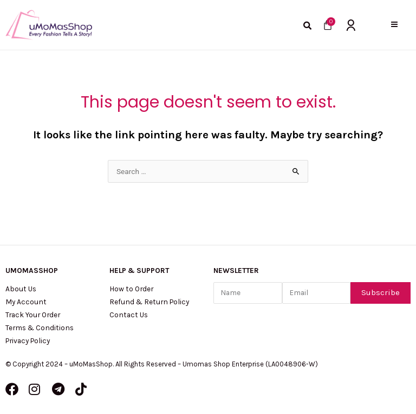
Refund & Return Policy (149, 301)
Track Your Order (32, 314)
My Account (26, 301)
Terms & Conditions (39, 327)
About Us (20, 288)
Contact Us (128, 314)
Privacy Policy (27, 340)
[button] (394, 24)
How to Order (131, 288)
